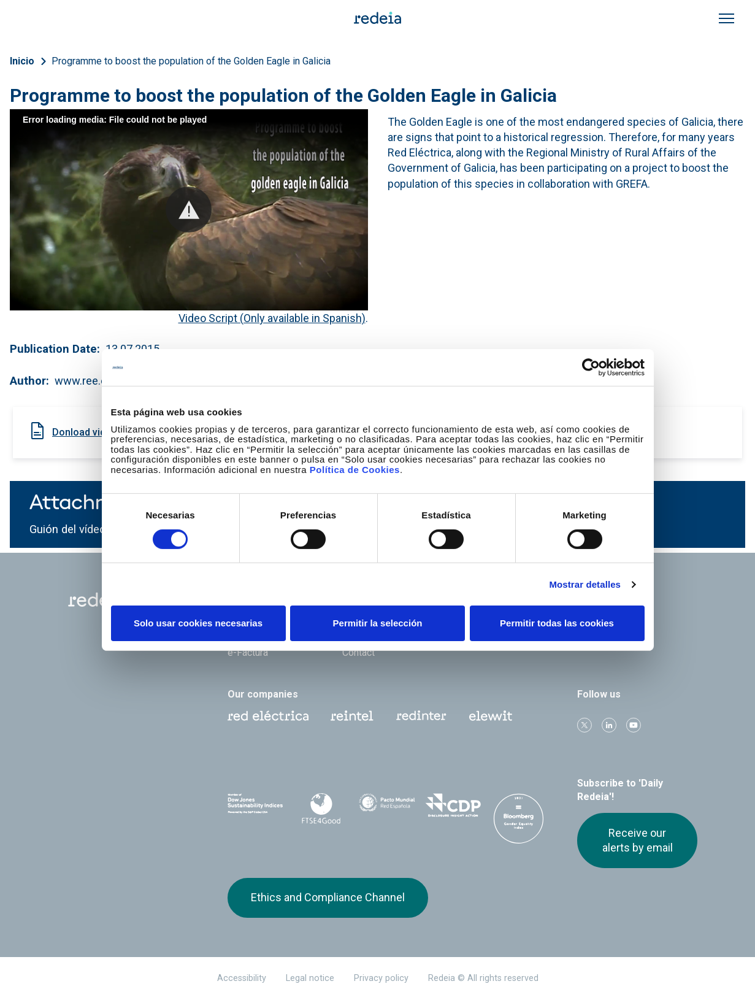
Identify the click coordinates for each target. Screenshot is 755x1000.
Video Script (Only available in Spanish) (272, 318)
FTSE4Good (321, 808)
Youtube (633, 725)
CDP (453, 806)
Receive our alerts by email (637, 840)
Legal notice (310, 978)
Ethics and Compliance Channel (328, 897)
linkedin (609, 725)
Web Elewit (490, 715)
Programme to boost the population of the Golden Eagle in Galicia (191, 61)
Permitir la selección (378, 623)
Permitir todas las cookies (557, 623)
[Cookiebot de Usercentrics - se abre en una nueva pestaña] (591, 367)
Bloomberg (518, 818)
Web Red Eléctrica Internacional (421, 715)
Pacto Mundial (387, 806)
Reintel (352, 715)
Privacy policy (381, 978)
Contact (358, 652)
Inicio (22, 61)
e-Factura (248, 652)
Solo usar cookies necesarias (198, 623)
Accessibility (241, 978)
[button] (189, 210)
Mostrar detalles (585, 584)
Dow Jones (255, 806)
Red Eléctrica (268, 715)
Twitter (584, 725)
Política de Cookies (355, 469)
